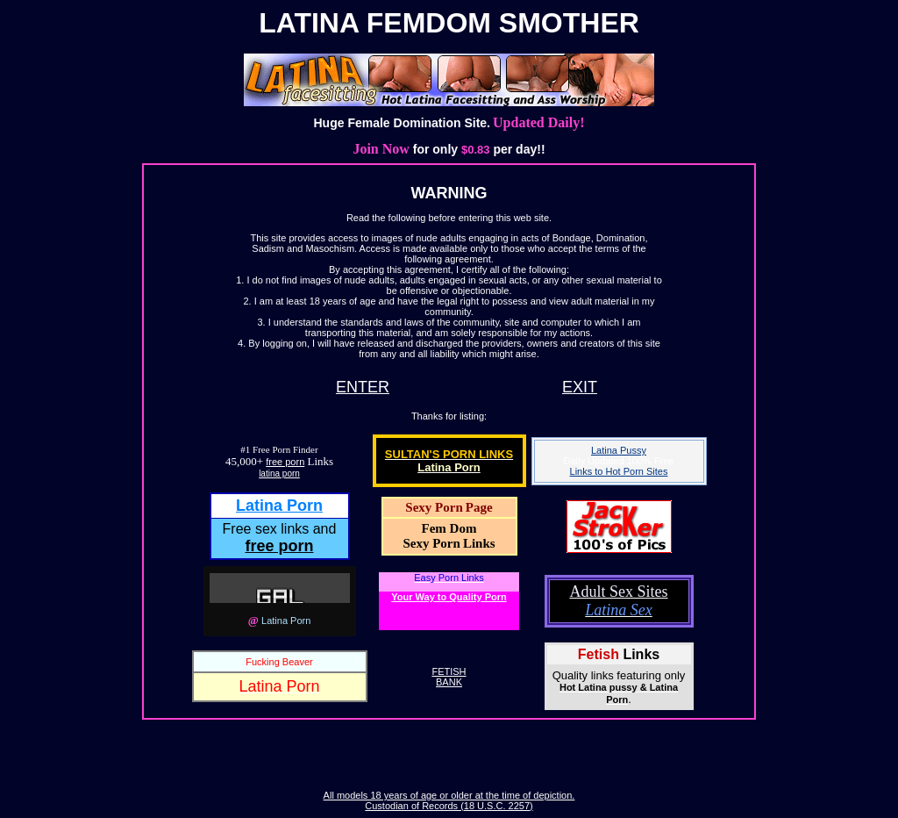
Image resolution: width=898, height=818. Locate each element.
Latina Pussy (618, 450)
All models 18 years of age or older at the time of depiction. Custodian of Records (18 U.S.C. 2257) (449, 800)
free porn (285, 461)
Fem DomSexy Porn (439, 535)
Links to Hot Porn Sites (619, 471)
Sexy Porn (433, 507)
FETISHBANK (448, 676)
